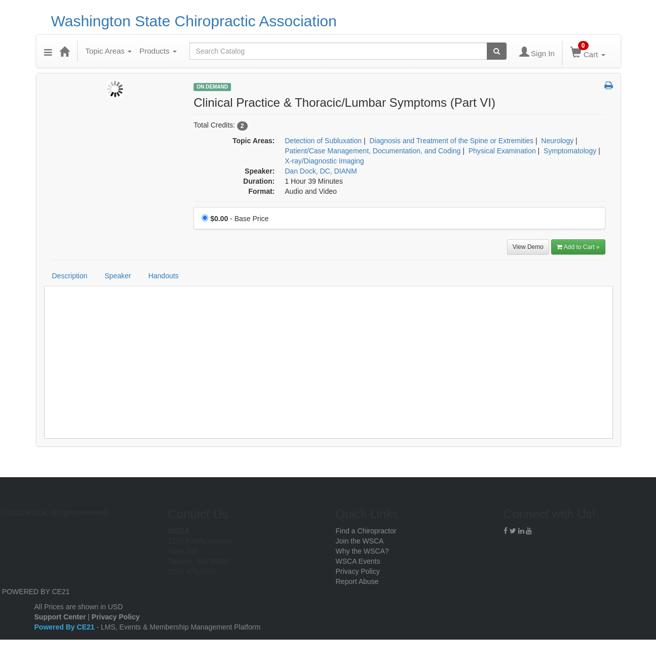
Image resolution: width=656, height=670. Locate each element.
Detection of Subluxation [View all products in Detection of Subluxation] (323, 141)
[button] (608, 86)
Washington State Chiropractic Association (194, 21)
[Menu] (47, 51)
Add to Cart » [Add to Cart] (578, 246)
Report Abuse (357, 581)
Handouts (163, 276)
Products (157, 51)
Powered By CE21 (65, 627)
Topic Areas (109, 51)
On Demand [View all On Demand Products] (212, 87)
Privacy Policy (358, 571)
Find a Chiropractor (366, 531)
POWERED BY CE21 (36, 592)
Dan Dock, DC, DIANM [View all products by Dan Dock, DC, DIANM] (321, 171)
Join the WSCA (360, 541)
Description (70, 276)
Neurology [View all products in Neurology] (557, 141)
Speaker (118, 276)
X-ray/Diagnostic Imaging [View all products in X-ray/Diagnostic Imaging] (324, 161)
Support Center (60, 617)
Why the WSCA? (362, 551)
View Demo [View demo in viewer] (528, 246)
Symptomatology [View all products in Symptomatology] (570, 151)
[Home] (64, 51)
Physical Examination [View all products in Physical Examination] (502, 151)
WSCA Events (358, 561)
